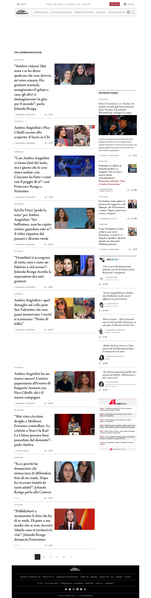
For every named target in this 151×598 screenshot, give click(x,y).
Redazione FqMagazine (24, 115)
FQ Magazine (71, 4)
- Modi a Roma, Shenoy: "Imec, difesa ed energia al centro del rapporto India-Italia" (117, 432)
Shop (78, 4)
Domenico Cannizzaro (109, 155)
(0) (50, 244)
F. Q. (16, 498)
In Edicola (49, 4)
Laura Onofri (111, 304)
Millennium (62, 4)
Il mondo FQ (87, 4)
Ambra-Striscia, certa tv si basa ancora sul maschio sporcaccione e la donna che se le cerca (118, 348)
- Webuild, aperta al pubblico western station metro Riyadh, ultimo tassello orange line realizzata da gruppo (118, 426)
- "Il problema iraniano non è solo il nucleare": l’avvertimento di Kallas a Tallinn (116, 409)
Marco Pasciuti (106, 191)
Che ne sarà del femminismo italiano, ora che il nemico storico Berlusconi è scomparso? (118, 269)
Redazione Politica (108, 219)
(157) (105, 311)
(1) (50, 115)
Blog (55, 4)
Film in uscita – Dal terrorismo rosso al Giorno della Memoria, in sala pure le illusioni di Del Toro (119, 322)
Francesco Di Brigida (115, 330)
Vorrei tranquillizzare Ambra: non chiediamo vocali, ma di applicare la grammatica (117, 295)
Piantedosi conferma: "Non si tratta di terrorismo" (112, 182)
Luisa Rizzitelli (112, 382)
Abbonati (114, 4)
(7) (50, 451)
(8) (135, 249)
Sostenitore (111, 277)
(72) (105, 390)
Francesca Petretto (114, 356)
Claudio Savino (21, 451)
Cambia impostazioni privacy (67, 577)
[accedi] (129, 4)
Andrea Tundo (106, 189)
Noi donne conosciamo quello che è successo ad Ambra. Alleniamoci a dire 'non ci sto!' (119, 374)
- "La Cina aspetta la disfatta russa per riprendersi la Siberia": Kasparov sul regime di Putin (117, 437)
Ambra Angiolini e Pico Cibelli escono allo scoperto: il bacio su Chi (32, 132)
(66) (105, 363)
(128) (134, 219)
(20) (105, 284)
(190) (134, 190)
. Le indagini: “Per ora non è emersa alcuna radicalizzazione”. (110, 173)
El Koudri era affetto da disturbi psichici (110, 167)
